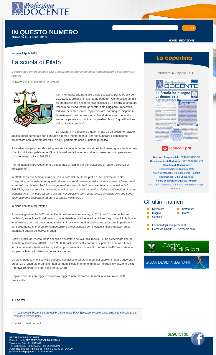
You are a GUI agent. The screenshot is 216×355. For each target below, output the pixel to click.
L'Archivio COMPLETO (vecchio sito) (173, 229)
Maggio (156, 213)
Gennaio (157, 216)
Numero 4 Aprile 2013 (24, 53)
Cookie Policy (45, 351)
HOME (173, 40)
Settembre (188, 209)
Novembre (158, 209)
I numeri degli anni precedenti (169, 225)
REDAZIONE (187, 40)
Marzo (185, 213)
